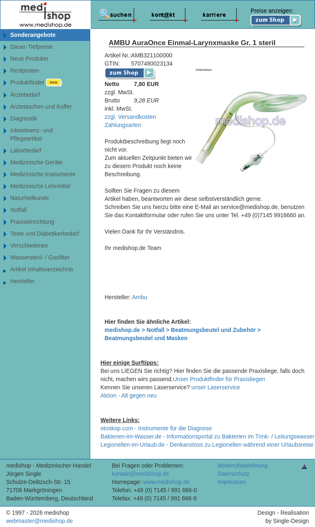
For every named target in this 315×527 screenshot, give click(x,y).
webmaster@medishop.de (39, 521)
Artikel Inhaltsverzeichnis (41, 269)
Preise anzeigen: (276, 17)
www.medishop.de (166, 482)
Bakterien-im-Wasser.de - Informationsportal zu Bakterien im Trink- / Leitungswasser (207, 436)
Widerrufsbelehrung (242, 465)
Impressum (231, 482)
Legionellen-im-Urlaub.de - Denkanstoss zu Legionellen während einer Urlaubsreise (206, 444)
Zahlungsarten (123, 125)
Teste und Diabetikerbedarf (44, 233)
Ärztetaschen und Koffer (41, 106)
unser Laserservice (216, 387)
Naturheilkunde (29, 198)
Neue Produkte (29, 58)
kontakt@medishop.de (140, 473)
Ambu (139, 297)
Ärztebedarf (25, 94)
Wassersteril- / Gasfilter (40, 257)
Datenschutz (233, 473)
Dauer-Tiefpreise (31, 46)
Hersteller (22, 281)
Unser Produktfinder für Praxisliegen (219, 379)
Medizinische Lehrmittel (40, 186)
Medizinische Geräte (36, 162)
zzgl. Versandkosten (130, 117)
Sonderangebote (32, 35)
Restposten (24, 70)
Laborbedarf (25, 150)
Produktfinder (36, 83)
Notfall (18, 210)
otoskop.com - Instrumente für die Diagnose (156, 428)
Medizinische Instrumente (42, 174)
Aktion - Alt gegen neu (128, 395)
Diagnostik (23, 118)
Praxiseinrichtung (32, 221)
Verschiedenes (29, 245)
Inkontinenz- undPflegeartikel (31, 134)
